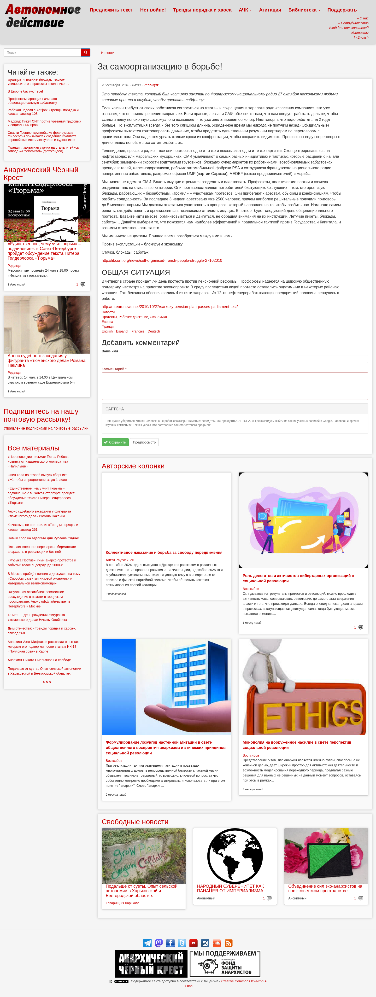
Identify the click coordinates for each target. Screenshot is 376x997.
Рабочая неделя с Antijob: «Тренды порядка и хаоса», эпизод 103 (43, 112)
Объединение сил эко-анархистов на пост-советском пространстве (325, 888)
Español (122, 331)
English (107, 331)
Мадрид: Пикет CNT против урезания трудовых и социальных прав (44, 123)
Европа (107, 322)
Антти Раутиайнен (120, 560)
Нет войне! (153, 9)
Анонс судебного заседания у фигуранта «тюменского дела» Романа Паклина (46, 360)
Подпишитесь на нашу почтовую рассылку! (41, 415)
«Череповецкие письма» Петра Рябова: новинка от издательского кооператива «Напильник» (39, 461)
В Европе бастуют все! (25, 91)
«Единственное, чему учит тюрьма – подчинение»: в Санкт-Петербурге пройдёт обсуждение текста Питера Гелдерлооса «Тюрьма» (44, 250)
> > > (47, 682)
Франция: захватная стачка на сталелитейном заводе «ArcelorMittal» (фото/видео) (44, 149)
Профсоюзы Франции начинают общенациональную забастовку (32, 100)
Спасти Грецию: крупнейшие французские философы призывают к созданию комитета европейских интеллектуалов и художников (42, 136)
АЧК (245, 9)
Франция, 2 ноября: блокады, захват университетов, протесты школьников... (38, 82)
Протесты (109, 317)
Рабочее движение (133, 317)
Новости (107, 53)
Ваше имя (110, 351)
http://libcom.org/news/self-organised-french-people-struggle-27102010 (162, 260)
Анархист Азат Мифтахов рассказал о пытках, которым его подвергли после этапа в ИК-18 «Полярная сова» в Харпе (44, 646)
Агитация (270, 9)
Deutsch (154, 331)
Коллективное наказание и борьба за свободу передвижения (164, 552)
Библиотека (304, 9)
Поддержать (342, 9)
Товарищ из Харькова (123, 903)
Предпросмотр (144, 442)
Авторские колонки (133, 466)
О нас (187, 986)
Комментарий (114, 369)
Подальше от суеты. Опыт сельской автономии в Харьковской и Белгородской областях (141, 891)
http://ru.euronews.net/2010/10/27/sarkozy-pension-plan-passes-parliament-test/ (170, 307)
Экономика (158, 317)
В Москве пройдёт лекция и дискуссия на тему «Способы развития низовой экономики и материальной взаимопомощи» (44, 578)
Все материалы (33, 448)
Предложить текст (111, 9)
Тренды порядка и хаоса (202, 9)
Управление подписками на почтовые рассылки (46, 428)
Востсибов (251, 589)
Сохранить (115, 442)
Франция (108, 326)
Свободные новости (135, 822)
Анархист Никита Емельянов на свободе (39, 660)
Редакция (151, 85)
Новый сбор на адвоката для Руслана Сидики (43, 538)
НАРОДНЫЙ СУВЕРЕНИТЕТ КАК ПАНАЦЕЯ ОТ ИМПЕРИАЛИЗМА (230, 888)
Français (137, 331)
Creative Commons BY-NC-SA (244, 981)
